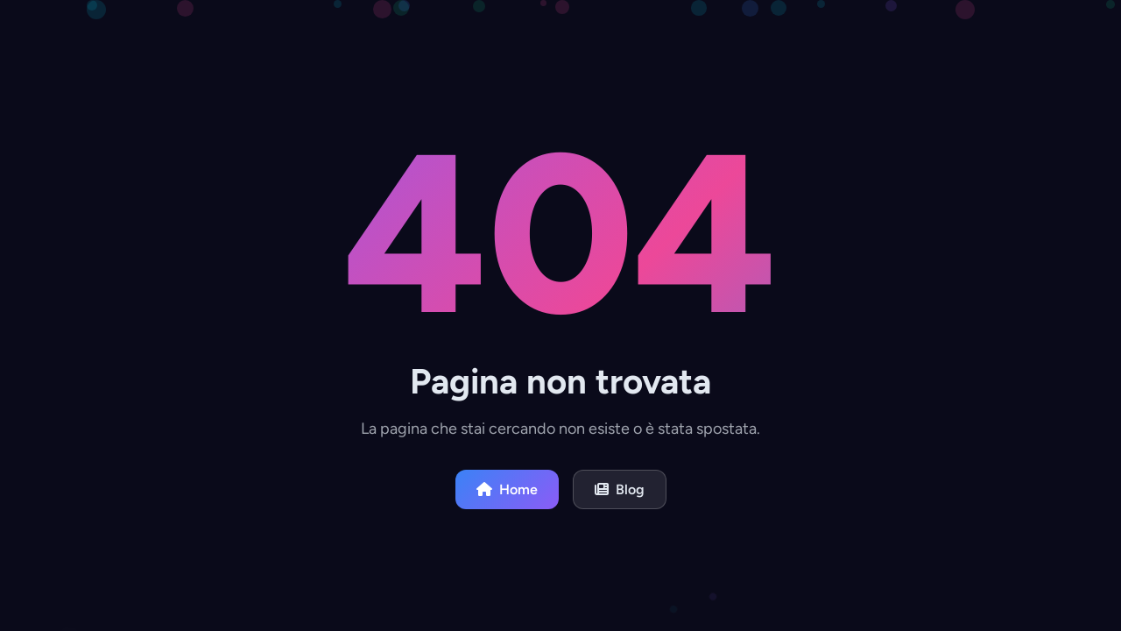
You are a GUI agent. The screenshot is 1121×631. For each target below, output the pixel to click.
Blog (620, 489)
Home (507, 489)
